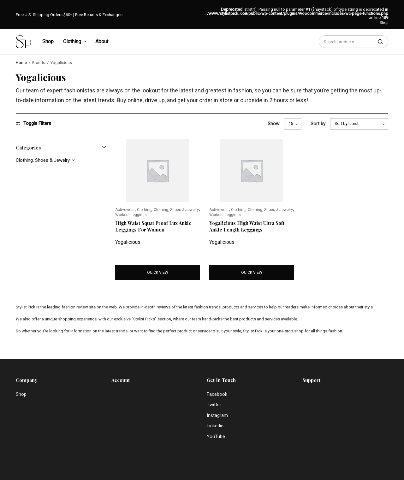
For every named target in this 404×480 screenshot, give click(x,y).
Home (21, 62)
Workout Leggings (131, 215)
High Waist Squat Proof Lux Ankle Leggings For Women (153, 226)
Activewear (125, 210)
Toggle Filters (33, 123)
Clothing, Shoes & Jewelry (43, 160)
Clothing (72, 41)
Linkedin (215, 426)
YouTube (216, 436)
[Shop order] (359, 124)
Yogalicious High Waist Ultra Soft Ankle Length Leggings (246, 226)
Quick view (157, 272)
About (101, 41)
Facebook (217, 394)
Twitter (214, 404)
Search (380, 41)
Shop (384, 22)
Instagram (217, 415)
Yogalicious (127, 242)
